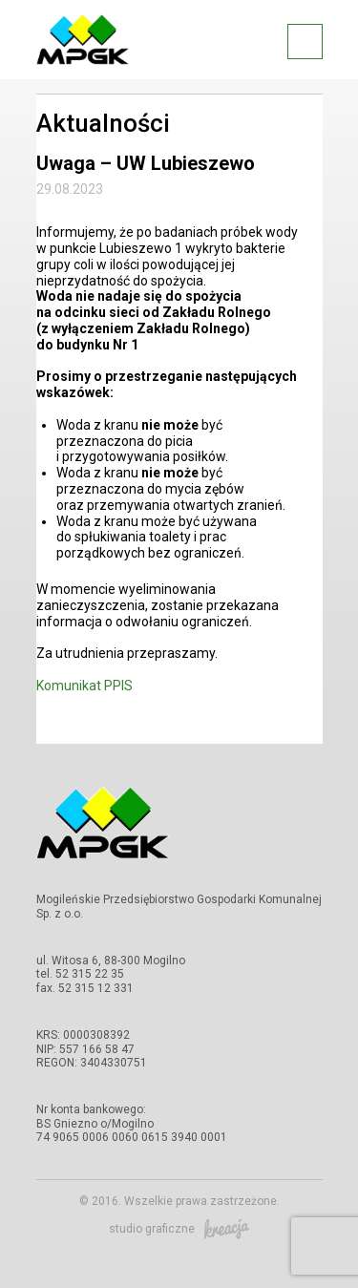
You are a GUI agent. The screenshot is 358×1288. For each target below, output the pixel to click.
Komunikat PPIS (84, 685)
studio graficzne (179, 1228)
